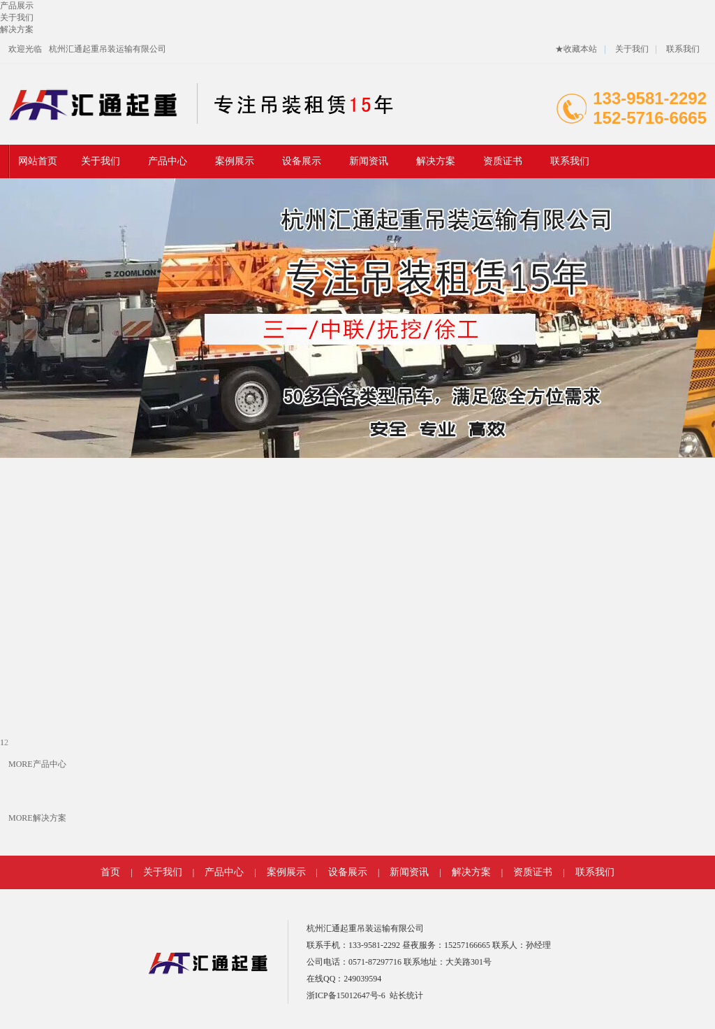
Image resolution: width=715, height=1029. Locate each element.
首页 (110, 872)
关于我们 (632, 49)
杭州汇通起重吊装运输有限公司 (107, 49)
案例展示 (234, 161)
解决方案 (435, 161)
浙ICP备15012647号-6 (346, 995)
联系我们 (683, 49)
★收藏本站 (576, 49)
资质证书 (502, 161)
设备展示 (301, 161)
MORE (20, 764)
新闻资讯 (368, 161)
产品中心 (167, 161)
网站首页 (37, 161)
